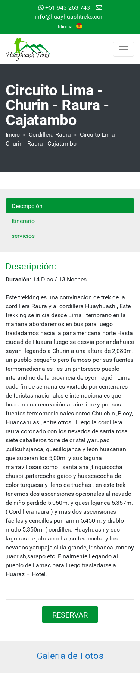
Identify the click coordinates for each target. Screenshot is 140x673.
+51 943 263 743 (64, 7)
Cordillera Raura (50, 134)
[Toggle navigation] (123, 49)
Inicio (13, 134)
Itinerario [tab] (23, 220)
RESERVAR (70, 614)
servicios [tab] (23, 235)
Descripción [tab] (27, 206)
